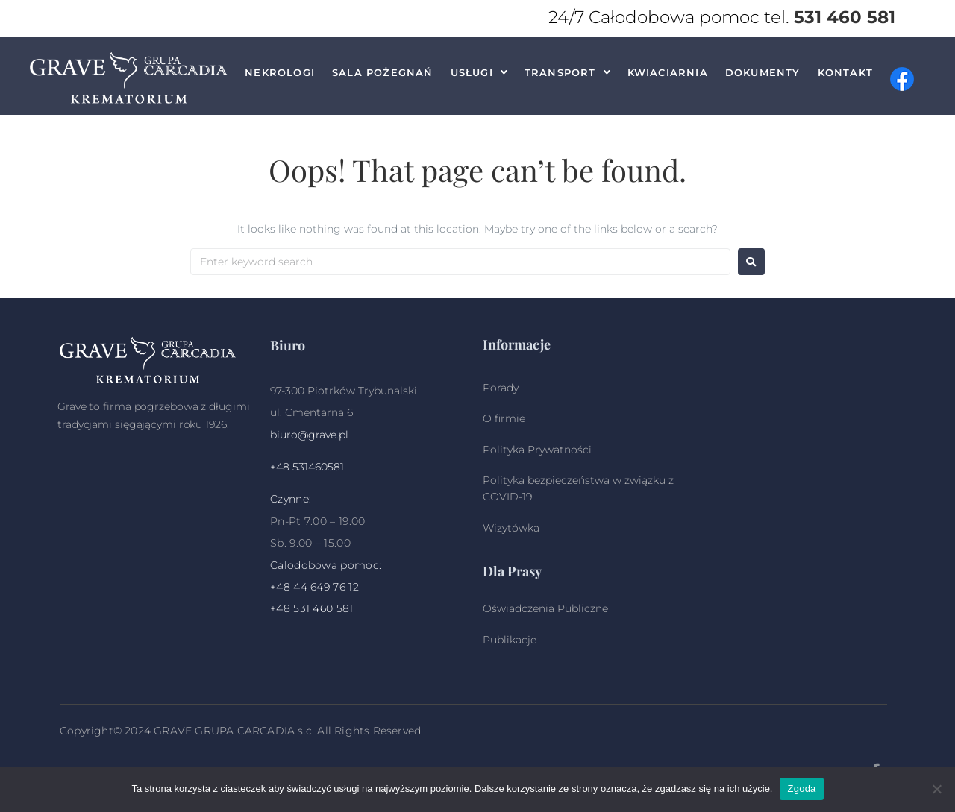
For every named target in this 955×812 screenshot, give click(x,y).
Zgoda (801, 788)
